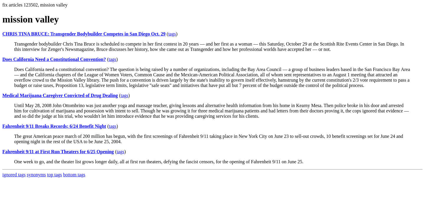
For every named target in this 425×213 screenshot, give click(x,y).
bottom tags (74, 174)
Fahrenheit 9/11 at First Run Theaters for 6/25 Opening (58, 151)
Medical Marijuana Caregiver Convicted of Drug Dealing (60, 95)
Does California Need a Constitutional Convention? (54, 59)
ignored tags (14, 174)
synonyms (36, 174)
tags (172, 33)
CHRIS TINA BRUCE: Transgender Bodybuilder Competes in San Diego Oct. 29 (84, 33)
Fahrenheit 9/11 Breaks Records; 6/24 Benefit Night (54, 126)
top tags (54, 174)
